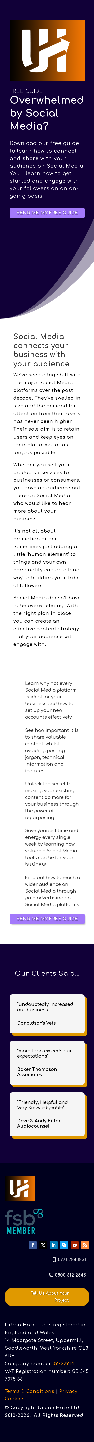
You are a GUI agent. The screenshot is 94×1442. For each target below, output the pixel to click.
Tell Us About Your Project (50, 1297)
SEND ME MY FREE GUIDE (47, 212)
